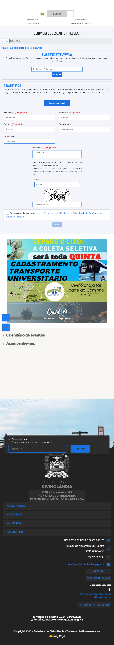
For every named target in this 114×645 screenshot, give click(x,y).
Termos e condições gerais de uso (95, 594)
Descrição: (44, 147)
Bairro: (14, 124)
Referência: (9, 136)
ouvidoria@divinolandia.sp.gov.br (86, 564)
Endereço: (15, 112)
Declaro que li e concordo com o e (53, 215)
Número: (69, 112)
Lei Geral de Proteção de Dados (94, 605)
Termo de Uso (50, 213)
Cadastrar (80, 449)
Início (6, 41)
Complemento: (65, 124)
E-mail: (37, 179)
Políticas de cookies (102, 597)
